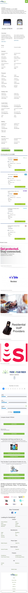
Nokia (16, 535)
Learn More (14, 424)
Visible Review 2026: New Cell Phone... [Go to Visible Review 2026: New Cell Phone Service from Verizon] (7, 290)
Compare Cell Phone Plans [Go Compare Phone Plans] (14, 453)
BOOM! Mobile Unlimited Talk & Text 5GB (14, 226)
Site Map (14, 588)
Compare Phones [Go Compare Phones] (14, 456)
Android (2, 563)
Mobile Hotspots (4, 543)
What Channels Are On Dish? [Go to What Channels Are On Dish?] (5, 363)
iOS (1, 564)
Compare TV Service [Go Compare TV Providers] (14, 474)
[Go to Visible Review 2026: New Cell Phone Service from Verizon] (14, 279)
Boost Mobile (17, 526)
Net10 (16, 524)
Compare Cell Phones (3, 3)
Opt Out (14, 591)
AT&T (16, 521)
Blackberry (17, 563)
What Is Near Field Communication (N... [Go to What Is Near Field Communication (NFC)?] (7, 314)
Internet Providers (4, 549)
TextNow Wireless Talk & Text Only (13, 192)
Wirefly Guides (14, 569)
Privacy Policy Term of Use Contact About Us (14, 583)
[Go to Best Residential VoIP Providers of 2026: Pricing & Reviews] (14, 328)
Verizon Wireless (4, 521)
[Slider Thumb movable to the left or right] (6, 397)
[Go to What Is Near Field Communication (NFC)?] (14, 303)
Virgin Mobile (3, 524)
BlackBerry (17, 532)
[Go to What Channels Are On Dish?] (14, 352)
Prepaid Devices (18, 555)
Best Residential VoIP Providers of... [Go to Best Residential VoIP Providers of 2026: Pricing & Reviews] (6, 339)
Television (17, 549)
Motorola (2, 535)
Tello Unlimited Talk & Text (13, 174)
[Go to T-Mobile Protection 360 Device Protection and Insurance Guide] (14, 254)
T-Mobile (17, 523)
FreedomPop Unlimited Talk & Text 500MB (13, 209)
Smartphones (3, 555)
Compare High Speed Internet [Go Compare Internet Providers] (14, 478)
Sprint (2, 523)
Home (14, 577)
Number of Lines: (14, 385)
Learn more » (3, 41)
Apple (2, 532)
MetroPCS (3, 526)
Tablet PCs (17, 543)
